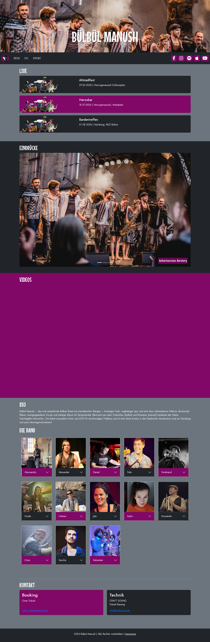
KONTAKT (37, 58)
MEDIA (17, 58)
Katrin (130, 516)
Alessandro (30, 472)
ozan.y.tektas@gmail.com (35, 610)
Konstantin (166, 516)
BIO (26, 58)
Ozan (27, 560)
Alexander (64, 472)
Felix (129, 472)
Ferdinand (166, 472)
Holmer (62, 516)
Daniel (96, 472)
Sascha (62, 560)
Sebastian (98, 560)
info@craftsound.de (120, 610)
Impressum (130, 634)
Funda (28, 516)
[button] (174, 58)
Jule (95, 516)
